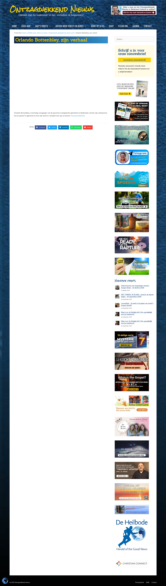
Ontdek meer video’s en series (72, 26)
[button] (40, 127)
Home (14, 26)
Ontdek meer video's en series (37, 33)
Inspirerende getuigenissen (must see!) (61, 33)
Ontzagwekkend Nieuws (52, 9)
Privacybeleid (139, 582)
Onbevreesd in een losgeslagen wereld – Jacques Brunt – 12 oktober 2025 (135, 287)
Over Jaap (26, 26)
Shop (111, 26)
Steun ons (123, 26)
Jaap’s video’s (44, 26)
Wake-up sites (97, 26)
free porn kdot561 (78, 116)
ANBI (147, 582)
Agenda (136, 26)
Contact (148, 26)
